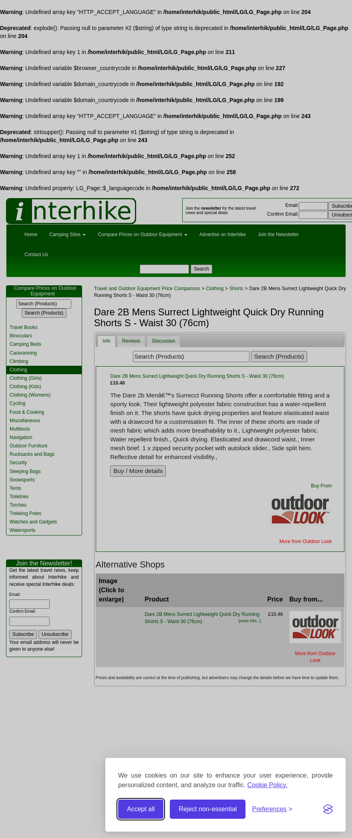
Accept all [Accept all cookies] (141, 809)
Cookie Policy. (267, 785)
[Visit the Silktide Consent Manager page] (328, 809)
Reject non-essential (208, 809)
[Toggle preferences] (272, 809)
